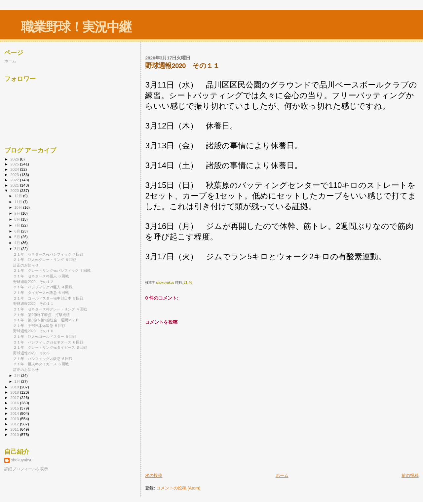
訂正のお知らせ (26, 265)
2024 (15, 169)
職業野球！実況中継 (76, 27)
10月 (19, 207)
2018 (15, 392)
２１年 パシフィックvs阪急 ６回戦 (42, 359)
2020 (15, 190)
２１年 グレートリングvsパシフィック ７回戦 (52, 270)
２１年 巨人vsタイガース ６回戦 (41, 364)
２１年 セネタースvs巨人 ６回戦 (41, 276)
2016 (15, 403)
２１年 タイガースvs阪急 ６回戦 (41, 293)
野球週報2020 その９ (31, 353)
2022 (15, 180)
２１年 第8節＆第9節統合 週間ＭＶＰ (46, 320)
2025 (15, 164)
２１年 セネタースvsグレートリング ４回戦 (50, 309)
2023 (15, 174)
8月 (18, 219)
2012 (15, 424)
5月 (18, 237)
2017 (15, 397)
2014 (15, 413)
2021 (15, 185)
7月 (18, 225)
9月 (18, 213)
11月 (19, 202)
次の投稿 (153, 475)
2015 (15, 408)
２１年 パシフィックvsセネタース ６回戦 (48, 342)
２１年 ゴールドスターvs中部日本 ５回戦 (48, 298)
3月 (18, 249)
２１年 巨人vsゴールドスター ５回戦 (44, 337)
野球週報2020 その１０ (33, 331)
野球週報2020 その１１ (33, 303)
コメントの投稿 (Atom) (178, 487)
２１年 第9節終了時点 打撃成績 (41, 315)
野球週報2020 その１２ (33, 282)
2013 (15, 418)
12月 (19, 196)
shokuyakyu (21, 460)
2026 (15, 159)
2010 (15, 434)
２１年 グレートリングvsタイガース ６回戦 (50, 347)
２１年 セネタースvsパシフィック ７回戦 (48, 254)
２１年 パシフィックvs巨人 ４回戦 (42, 287)
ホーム (282, 475)
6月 (18, 231)
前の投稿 (410, 475)
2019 (15, 387)
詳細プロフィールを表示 (26, 469)
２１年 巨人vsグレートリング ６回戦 (44, 260)
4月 (18, 243)
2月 (18, 375)
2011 (15, 429)
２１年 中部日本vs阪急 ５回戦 (39, 326)
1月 (18, 381)
